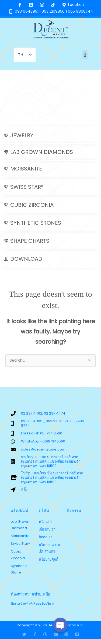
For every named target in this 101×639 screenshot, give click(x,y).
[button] (85, 54)
